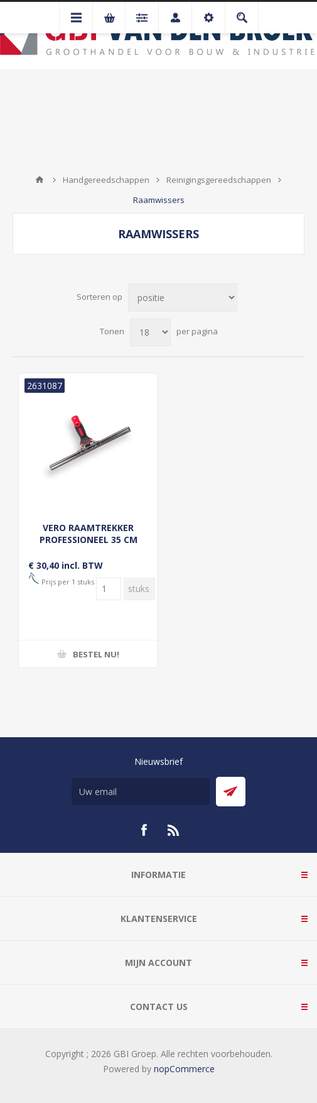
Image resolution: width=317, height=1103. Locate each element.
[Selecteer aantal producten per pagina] (150, 332)
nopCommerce (184, 1069)
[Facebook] (144, 830)
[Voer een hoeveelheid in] (108, 589)
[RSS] (174, 830)
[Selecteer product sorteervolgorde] (182, 297)
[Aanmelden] (141, 791)
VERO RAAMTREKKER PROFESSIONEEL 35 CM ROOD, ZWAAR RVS (88, 539)
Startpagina (39, 180)
